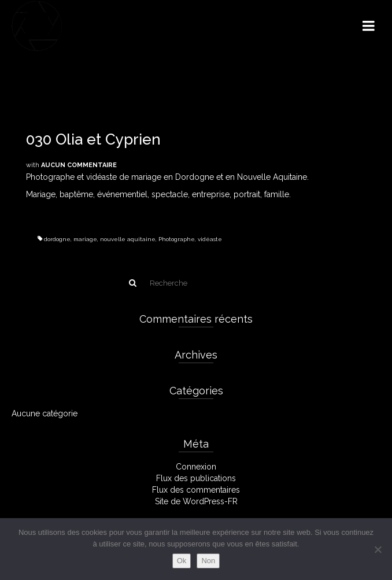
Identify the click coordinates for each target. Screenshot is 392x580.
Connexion (196, 466)
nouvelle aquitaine (128, 239)
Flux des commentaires (196, 489)
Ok (182, 560)
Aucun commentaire (79, 165)
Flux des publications (196, 478)
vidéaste (210, 239)
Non (208, 560)
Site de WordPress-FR (196, 501)
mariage (85, 239)
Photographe (176, 239)
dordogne (57, 239)
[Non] (377, 549)
